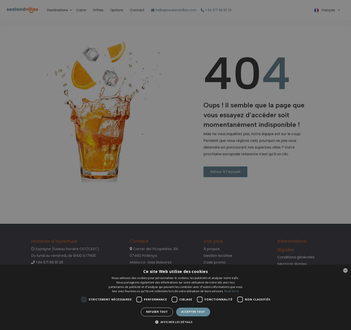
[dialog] (175, 297)
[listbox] (345, 270)
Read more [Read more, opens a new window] (231, 291)
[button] (175, 322)
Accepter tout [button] (193, 312)
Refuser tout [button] (157, 312)
